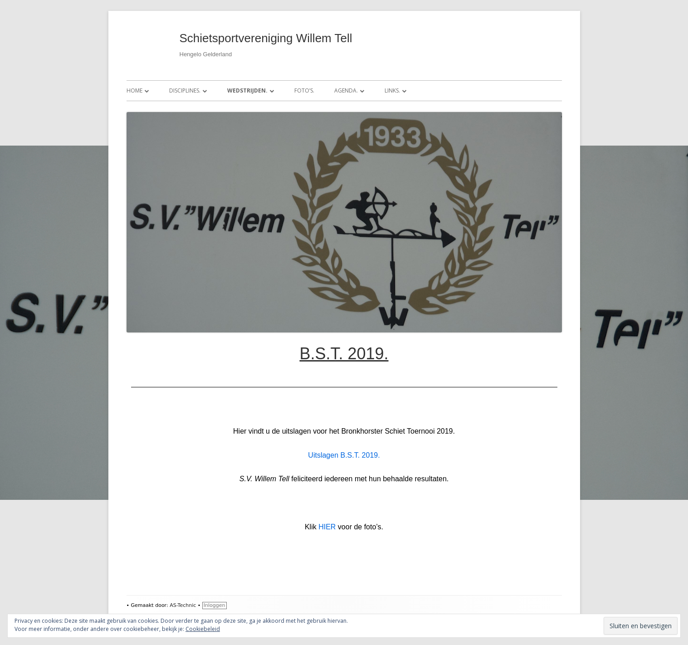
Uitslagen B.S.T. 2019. (344, 455)
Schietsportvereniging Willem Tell (266, 38)
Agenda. (346, 90)
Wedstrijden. (247, 90)
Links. (392, 90)
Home (134, 90)
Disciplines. (184, 90)
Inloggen (214, 605)
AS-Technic (183, 605)
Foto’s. (304, 90)
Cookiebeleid (202, 629)
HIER (327, 527)
